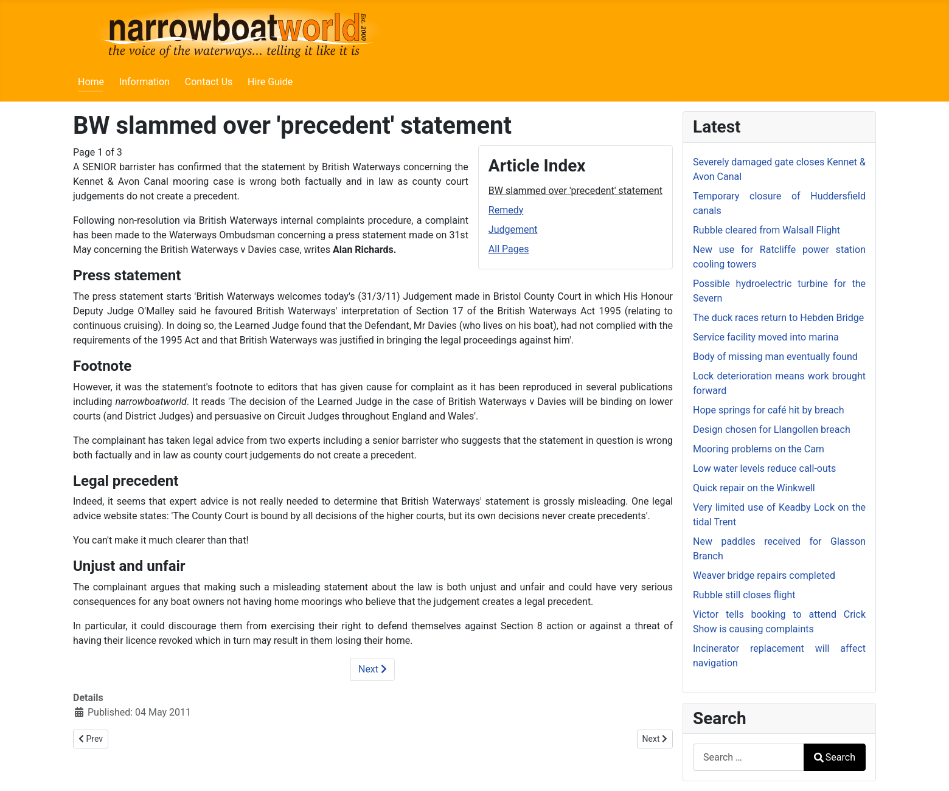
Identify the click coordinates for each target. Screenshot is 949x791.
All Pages (508, 249)
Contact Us (209, 82)
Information (144, 82)
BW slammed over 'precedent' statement (575, 190)
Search (834, 757)
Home (91, 82)
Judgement (513, 229)
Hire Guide (270, 82)
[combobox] (748, 757)
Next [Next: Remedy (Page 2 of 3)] (372, 669)
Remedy (505, 210)
